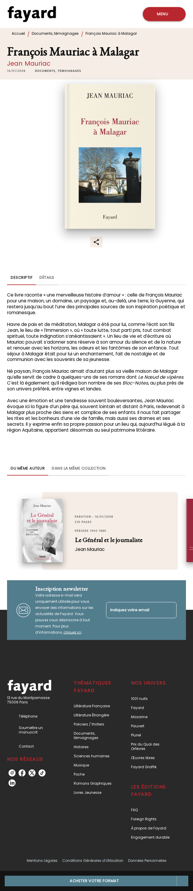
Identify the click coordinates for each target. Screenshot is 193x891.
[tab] (21, 278)
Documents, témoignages (55, 33)
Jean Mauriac (29, 63)
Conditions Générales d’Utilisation (92, 860)
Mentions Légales (42, 860)
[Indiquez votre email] (134, 610)
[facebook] (22, 773)
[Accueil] (31, 14)
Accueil (18, 33)
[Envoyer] (169, 610)
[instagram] (12, 773)
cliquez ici (72, 632)
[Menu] (164, 14)
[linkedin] (12, 783)
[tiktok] (42, 773)
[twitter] (32, 773)
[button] (58, 71)
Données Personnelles (147, 860)
